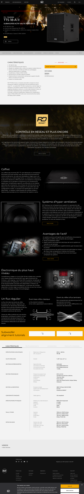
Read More (50, 223)
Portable (17, 473)
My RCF (69, 2)
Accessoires (38, 53)
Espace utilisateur (56, 473)
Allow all (70, 476)
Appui (9, 41)
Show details (67, 491)
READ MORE (50, 258)
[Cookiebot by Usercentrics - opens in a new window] (8, 491)
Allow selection (69, 481)
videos (57, 53)
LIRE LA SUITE (42, 153)
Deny (70, 485)
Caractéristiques (6, 53)
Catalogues (31, 473)
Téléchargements (28, 53)
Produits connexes (48, 53)
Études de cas (43, 473)
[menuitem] (17, 2)
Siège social (72, 473)
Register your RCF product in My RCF (64, 461)
